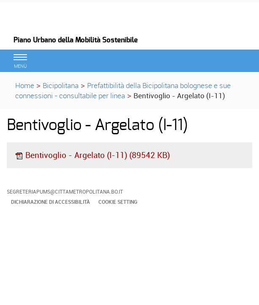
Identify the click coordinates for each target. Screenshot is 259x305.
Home (24, 85)
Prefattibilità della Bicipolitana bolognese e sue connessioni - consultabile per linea (123, 90)
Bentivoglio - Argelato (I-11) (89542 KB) (92, 155)
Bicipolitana (61, 85)
